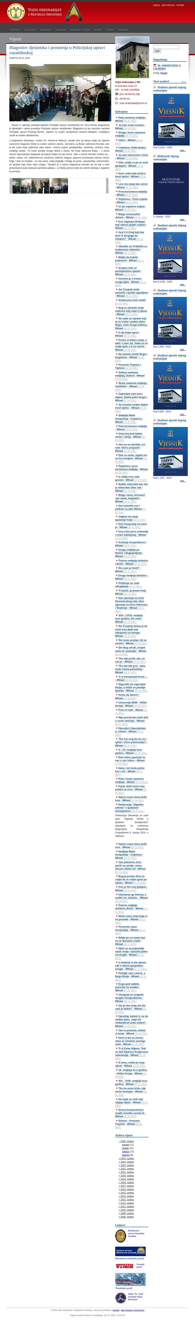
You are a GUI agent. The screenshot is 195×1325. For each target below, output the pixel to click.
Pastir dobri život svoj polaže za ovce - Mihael (131, 789)
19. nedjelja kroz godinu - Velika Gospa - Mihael (131, 1073)
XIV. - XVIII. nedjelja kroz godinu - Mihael (131, 1082)
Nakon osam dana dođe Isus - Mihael (131, 799)
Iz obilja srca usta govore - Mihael (131, 478)
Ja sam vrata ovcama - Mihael (130, 127)
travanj (125, 1144)
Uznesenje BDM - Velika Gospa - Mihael (131, 704)
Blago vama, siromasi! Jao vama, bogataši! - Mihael (130, 498)
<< (11, 185)
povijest (110, 29)
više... (183, 150)
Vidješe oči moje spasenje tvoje (130, 518)
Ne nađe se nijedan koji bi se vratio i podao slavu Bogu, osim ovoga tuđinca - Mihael (131, 323)
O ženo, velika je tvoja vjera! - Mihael (130, 1064)
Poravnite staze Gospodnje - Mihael (130, 929)
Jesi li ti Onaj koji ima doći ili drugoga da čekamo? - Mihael (129, 237)
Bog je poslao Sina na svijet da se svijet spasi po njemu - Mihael (131, 879)
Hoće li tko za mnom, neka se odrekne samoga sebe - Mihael (130, 1041)
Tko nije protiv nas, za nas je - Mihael (130, 660)
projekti (98, 29)
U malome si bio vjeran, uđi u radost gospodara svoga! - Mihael (131, 965)
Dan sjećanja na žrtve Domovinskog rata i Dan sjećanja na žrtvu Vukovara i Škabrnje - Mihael (131, 604)
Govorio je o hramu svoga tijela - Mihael (130, 281)
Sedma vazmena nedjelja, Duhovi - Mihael (130, 375)
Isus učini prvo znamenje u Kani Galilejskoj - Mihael (131, 534)
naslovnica (15, 29)
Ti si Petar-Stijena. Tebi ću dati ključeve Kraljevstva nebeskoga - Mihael (131, 1053)
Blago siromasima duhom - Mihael (131, 216)
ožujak (125, 1148)
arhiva (183, 82)
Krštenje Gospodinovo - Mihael (131, 544)
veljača (125, 1151)
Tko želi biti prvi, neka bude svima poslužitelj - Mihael (130, 669)
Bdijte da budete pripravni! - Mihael (129, 260)
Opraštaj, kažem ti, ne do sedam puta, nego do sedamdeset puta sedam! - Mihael (131, 1021)
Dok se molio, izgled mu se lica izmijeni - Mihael (131, 458)
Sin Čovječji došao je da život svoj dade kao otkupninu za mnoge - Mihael (131, 631)
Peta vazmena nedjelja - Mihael (131, 119)
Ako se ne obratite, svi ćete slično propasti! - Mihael (130, 447)
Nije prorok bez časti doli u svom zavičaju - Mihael (131, 720)
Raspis (163, 73)
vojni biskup (30, 29)
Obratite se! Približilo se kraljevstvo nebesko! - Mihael (131, 249)
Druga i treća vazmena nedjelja (130, 134)
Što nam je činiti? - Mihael (128, 570)
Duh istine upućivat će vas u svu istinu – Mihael (130, 760)
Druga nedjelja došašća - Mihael (131, 577)
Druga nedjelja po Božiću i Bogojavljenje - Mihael (129, 553)
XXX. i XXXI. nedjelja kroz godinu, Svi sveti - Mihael (129, 618)
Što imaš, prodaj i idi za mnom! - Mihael (131, 642)
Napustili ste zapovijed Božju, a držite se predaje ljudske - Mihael (131, 687)
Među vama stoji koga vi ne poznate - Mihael (131, 919)
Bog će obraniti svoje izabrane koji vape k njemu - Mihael (131, 311)
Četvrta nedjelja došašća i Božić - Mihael (131, 562)
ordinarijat (45, 29)
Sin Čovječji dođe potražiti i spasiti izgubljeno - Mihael (131, 292)
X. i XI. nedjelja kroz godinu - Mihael (131, 751)
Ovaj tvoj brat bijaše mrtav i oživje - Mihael (130, 436)
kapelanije (60, 29)
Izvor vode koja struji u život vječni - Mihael (130, 176)
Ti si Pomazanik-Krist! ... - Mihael (131, 678)
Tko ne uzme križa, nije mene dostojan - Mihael (131, 1091)
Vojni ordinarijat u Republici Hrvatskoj (45, 12)
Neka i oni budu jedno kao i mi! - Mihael (130, 771)
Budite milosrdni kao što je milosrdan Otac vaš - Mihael (131, 487)
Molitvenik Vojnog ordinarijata (166, 158)
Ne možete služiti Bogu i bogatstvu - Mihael (131, 357)
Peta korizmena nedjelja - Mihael (131, 428)
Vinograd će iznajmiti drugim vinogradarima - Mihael (129, 998)
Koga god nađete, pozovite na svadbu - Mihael (127, 987)
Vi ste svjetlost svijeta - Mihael (130, 208)
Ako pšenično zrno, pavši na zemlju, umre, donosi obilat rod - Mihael (130, 867)
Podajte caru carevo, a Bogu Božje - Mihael (130, 976)
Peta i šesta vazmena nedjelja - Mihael (131, 780)
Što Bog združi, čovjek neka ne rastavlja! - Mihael (130, 650)
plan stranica (168, 5)
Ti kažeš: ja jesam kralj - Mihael (131, 592)
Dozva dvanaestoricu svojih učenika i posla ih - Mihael (130, 1113)
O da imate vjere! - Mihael (127, 334)
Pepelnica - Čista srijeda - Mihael (131, 201)
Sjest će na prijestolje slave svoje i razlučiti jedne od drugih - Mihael (131, 953)
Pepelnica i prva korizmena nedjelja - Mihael (131, 469)
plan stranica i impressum (132, 1310)
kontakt (180, 5)
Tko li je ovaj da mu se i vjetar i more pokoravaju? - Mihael (131, 742)
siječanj (126, 1155)
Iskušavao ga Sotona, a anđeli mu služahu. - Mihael (131, 897)
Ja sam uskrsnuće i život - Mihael (131, 157)
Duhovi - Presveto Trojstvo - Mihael (128, 1123)
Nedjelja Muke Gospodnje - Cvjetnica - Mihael (129, 418)
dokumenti (123, 29)
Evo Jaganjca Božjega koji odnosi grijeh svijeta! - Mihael (131, 224)
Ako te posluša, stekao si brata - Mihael (131, 1032)
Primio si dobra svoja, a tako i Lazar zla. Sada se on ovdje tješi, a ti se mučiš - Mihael (131, 344)
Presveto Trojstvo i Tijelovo (128, 366)
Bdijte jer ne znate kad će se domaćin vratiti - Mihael (130, 941)
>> (107, 185)
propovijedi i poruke (80, 29)
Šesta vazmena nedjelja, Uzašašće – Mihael (131, 386)
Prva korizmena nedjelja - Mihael (131, 193)
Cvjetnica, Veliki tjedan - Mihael (131, 149)
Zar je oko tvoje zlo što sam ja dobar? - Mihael (130, 1008)
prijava (156, 5)
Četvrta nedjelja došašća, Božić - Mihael (131, 908)
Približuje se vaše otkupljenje (128, 585)
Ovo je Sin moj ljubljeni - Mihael (131, 888)
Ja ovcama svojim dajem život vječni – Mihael (131, 407)
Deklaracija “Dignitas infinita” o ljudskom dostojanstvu (129, 807)
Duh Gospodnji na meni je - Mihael (131, 526)
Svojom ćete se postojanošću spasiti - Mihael (128, 271)
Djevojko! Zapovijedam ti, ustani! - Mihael (130, 731)
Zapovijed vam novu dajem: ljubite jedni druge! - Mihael (131, 397)
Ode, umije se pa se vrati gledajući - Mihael (131, 165)
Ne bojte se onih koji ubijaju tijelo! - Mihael (131, 1102)
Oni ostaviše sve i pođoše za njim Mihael (130, 508)
